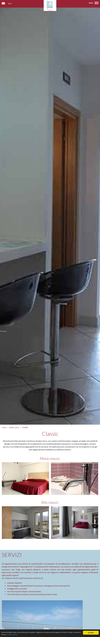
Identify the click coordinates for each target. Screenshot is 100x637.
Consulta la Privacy (39, 635)
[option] (25, 478)
